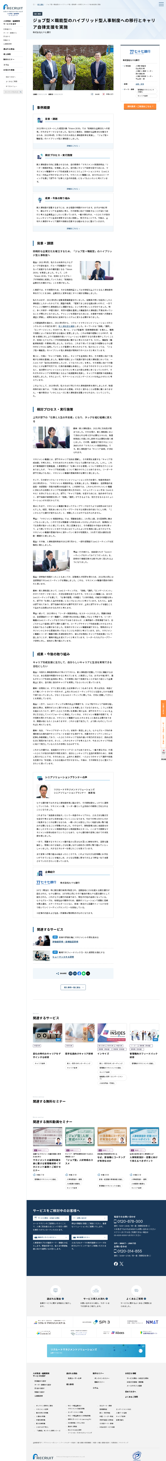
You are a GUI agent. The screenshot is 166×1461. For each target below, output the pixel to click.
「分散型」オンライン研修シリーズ (48, 1439)
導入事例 (7, 56)
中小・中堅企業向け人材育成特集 (79, 1424)
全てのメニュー (11, 88)
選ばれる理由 (8, 51)
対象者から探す (40, 1389)
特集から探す (40, 1400)
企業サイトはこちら (96, 1356)
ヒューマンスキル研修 (63, 956)
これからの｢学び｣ (42, 1435)
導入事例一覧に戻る (72, 987)
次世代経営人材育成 (106, 1428)
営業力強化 (120, 1428)
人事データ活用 (121, 1421)
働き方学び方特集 (42, 1421)
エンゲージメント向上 (123, 1417)
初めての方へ (11, 79)
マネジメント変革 (42, 1417)
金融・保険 (140, 84)
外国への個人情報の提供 (101, 1451)
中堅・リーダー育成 (106, 1424)
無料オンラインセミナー (51, 1244)
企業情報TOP (37, 1451)
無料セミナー (8, 61)
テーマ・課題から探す (43, 1393)
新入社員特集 (40, 1432)
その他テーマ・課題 (106, 1432)
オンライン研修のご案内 (44, 1414)
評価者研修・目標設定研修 (65, 941)
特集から (6, 42)
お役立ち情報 (8, 72)
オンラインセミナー (102, 1386)
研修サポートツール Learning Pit (79, 1427)
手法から (6, 38)
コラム (6, 67)
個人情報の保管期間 (84, 1451)
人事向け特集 (40, 1424)
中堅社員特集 (40, 1428)
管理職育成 (103, 1417)
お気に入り (109, 94)
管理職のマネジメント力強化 (146, 90)
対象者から (7, 31)
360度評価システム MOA (76, 1431)
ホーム (34, 4)
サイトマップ (123, 1451)
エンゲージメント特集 (75, 1420)
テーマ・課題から (10, 35)
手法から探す (40, 1396)
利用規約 (114, 1451)
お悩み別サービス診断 (107, 1435)
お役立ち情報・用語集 (135, 1390)
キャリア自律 (143, 96)
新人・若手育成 (105, 1421)
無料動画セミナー (86, 1244)
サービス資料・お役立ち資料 (52, 1221)
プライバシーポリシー (51, 1451)
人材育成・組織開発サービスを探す (11, 24)
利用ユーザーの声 (74, 1386)
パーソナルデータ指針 (68, 1451)
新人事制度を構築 (66, 326)
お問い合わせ (84, 1218)
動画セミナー (100, 1390)
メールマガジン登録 (134, 1394)
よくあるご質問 (11, 83)
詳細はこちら (72, 145)
